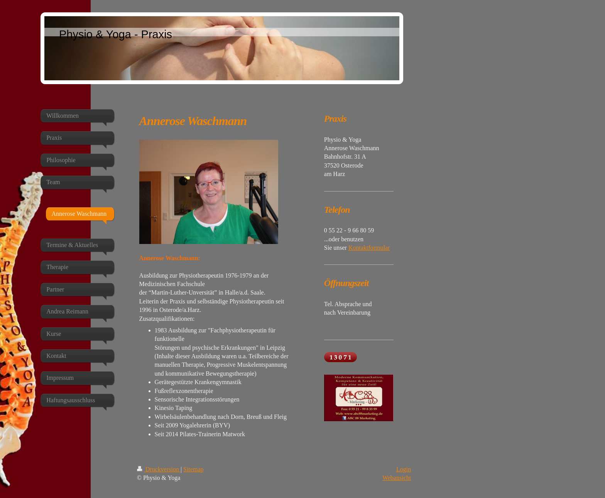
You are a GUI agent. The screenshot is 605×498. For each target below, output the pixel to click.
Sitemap (193, 469)
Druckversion (159, 469)
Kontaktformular (369, 247)
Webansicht (396, 477)
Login (403, 469)
